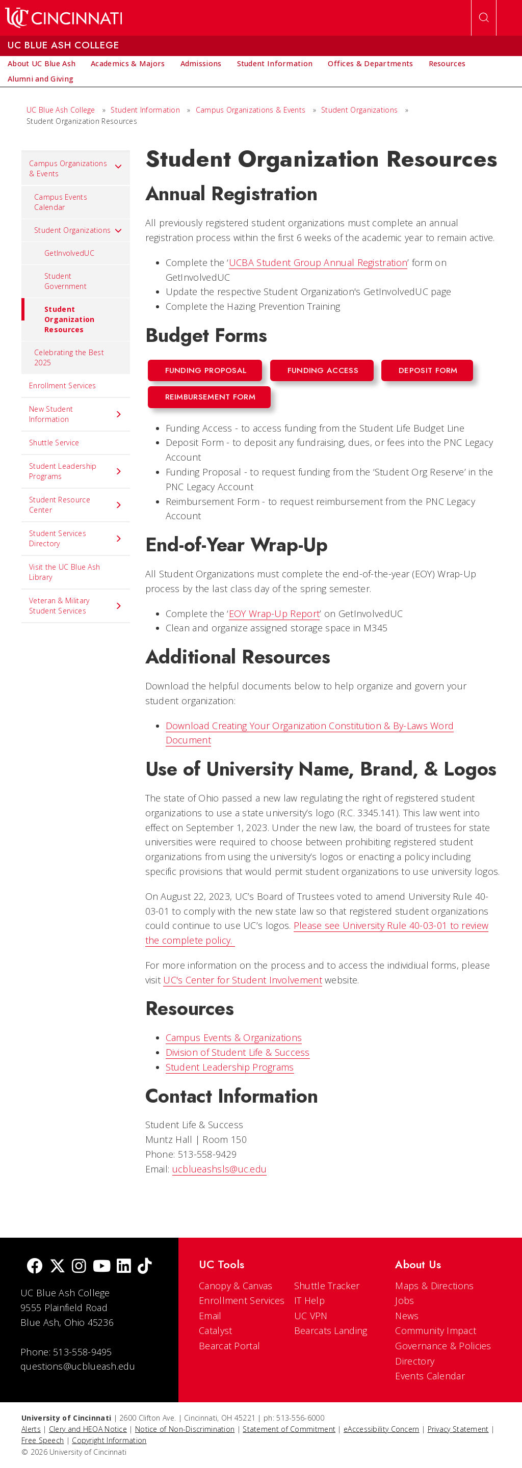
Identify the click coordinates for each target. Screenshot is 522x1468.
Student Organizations (359, 110)
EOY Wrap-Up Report (274, 613)
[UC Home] (63, 18)
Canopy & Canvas (236, 1285)
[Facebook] (35, 1267)
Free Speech (42, 1440)
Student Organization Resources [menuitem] (58, 316)
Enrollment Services (242, 1300)
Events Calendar (430, 1376)
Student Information (145, 110)
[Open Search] (484, 18)
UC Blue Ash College (61, 110)
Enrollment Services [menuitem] (62, 385)
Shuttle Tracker (327, 1285)
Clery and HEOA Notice (88, 1429)
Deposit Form (428, 370)
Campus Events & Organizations (234, 1037)
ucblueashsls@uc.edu (219, 1169)
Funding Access (323, 370)
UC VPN (311, 1316)
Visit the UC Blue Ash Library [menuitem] (64, 572)
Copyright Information (109, 1440)
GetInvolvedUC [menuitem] (69, 253)
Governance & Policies (443, 1346)
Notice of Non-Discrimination (184, 1429)
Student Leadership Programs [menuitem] (75, 471)
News (407, 1316)
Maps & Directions (434, 1285)
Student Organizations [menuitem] (78, 230)
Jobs (404, 1300)
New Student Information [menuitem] (75, 414)
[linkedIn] (124, 1267)
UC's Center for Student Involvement (242, 980)
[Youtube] (102, 1267)
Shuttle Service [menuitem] (54, 442)
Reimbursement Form (210, 397)
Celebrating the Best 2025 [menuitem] (69, 357)
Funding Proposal (206, 370)
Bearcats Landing (331, 1330)
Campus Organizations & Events (251, 110)
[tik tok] (145, 1267)
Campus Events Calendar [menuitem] (60, 202)
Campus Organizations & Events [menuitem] (75, 168)
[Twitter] (57, 1267)
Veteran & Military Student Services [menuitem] (75, 606)
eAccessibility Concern (382, 1429)
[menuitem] (41, 63)
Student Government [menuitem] (65, 281)
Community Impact (435, 1330)
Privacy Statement (458, 1429)
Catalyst (215, 1330)
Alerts (31, 1429)
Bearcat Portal (229, 1346)
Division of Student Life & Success (238, 1052)
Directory (414, 1361)
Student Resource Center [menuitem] (75, 505)
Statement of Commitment (289, 1429)
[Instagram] (79, 1267)
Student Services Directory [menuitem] (75, 538)
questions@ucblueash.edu (77, 1366)
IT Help (309, 1300)
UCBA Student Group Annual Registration (318, 262)
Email (210, 1316)
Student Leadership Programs (230, 1067)
